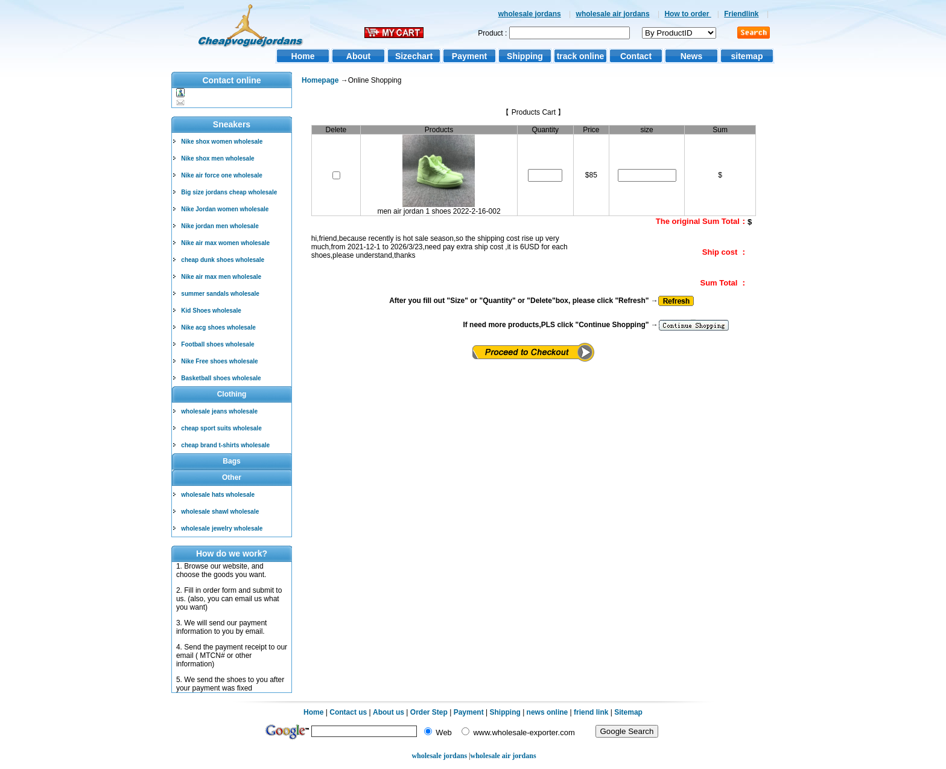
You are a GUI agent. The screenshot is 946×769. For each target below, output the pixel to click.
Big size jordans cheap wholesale (229, 192)
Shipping (525, 56)
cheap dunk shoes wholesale (222, 260)
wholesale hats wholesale (218, 494)
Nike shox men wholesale (217, 158)
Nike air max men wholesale (221, 276)
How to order (687, 14)
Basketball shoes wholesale (221, 378)
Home (303, 56)
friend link (591, 712)
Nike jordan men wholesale (219, 226)
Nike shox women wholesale (221, 141)
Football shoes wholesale (217, 344)
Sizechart (414, 56)
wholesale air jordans (613, 14)
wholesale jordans (529, 14)
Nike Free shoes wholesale (219, 361)
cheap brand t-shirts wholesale (225, 445)
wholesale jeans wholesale (219, 411)
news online (547, 712)
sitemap (747, 56)
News (692, 56)
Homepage (320, 80)
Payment (469, 56)
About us (388, 712)
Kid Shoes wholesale (211, 310)
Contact (636, 56)
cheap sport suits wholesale (221, 428)
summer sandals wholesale (220, 293)
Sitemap (628, 712)
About (358, 56)
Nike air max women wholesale (225, 243)
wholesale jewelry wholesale (221, 528)
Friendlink (741, 14)
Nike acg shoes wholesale (218, 327)
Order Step (429, 712)
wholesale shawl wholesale (220, 511)
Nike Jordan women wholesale (224, 209)
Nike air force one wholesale (221, 175)
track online (581, 56)
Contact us (348, 712)
